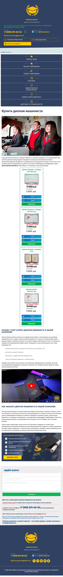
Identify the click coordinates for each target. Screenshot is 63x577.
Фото (32, 196)
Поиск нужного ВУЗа (40, 39)
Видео (33, 200)
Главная (3, 52)
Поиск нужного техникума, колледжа (15, 39)
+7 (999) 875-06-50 (13, 32)
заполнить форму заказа (9, 504)
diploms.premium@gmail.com (14, 35)
